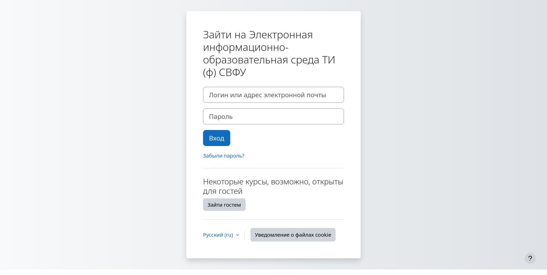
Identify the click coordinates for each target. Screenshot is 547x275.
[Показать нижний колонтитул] (530, 258)
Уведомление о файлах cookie (293, 234)
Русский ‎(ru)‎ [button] (218, 234)
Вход (216, 137)
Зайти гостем (224, 204)
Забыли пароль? (223, 155)
